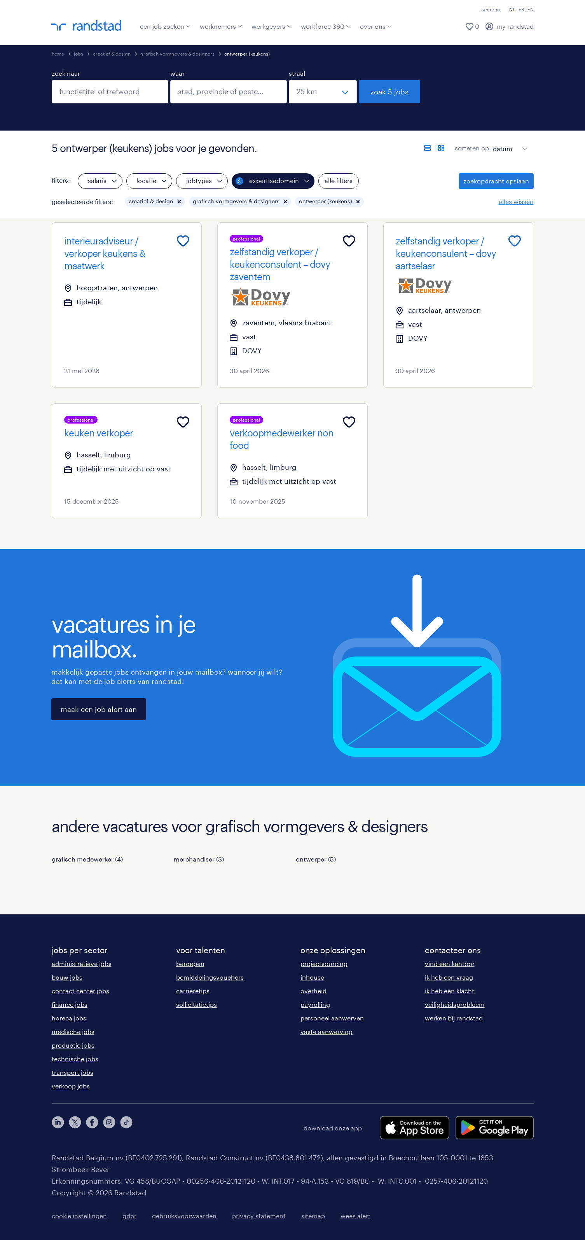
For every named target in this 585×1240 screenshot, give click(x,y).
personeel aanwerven (332, 1018)
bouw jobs (67, 977)
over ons (376, 26)
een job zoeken (165, 26)
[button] (179, 202)
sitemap (313, 1215)
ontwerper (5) (316, 859)
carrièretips (193, 990)
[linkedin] (58, 1127)
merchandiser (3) (199, 859)
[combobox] (110, 91)
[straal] (323, 91)
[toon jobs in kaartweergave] (441, 148)
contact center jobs (80, 990)
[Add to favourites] (183, 241)
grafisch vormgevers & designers (177, 53)
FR (521, 9)
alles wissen (516, 201)
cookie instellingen (79, 1215)
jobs (78, 53)
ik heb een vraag (449, 977)
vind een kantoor (450, 963)
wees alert (355, 1215)
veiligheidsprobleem (455, 1004)
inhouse (312, 977)
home (58, 53)
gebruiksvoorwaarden (184, 1215)
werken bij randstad (454, 1018)
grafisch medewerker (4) (87, 859)
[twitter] (75, 1127)
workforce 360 (326, 26)
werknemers (221, 26)
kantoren (490, 9)
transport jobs (72, 1072)
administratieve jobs (82, 963)
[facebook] (92, 1127)
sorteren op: (473, 148)
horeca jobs (69, 1018)
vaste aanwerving (326, 1031)
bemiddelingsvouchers (210, 977)
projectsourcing (324, 963)
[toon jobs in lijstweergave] (427, 148)
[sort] (508, 143)
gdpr (129, 1215)
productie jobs (73, 1045)
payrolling (315, 1004)
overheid (313, 990)
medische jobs (73, 1031)
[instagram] (109, 1127)
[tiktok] (126, 1127)
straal (297, 73)
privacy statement (259, 1215)
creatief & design (112, 53)
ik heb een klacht (449, 990)
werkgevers (271, 26)
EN (530, 9)
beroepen (190, 963)
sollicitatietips (196, 1004)
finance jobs (69, 1004)
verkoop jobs (71, 1086)
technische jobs (75, 1058)
